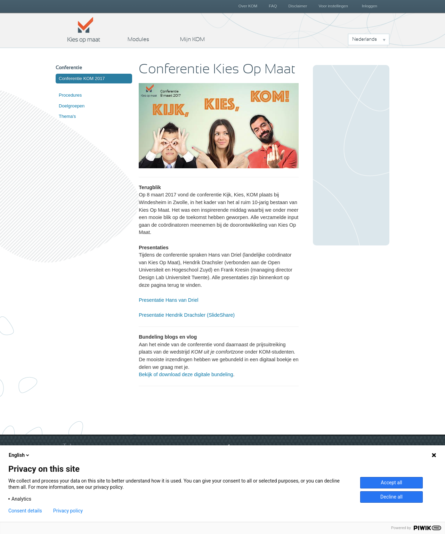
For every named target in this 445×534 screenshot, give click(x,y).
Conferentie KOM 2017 (82, 78)
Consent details (25, 510)
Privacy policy (68, 510)
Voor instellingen (333, 6)
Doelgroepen (71, 105)
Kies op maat (84, 29)
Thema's (67, 116)
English (19, 455)
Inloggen (369, 6)
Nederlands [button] (364, 39)
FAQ (273, 6)
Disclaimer (298, 6)
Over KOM (247, 6)
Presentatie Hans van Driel (168, 300)
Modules (138, 39)
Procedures (70, 95)
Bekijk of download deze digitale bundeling (186, 374)
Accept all (391, 482)
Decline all (391, 497)
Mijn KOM (192, 39)
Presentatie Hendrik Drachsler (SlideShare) (187, 315)
